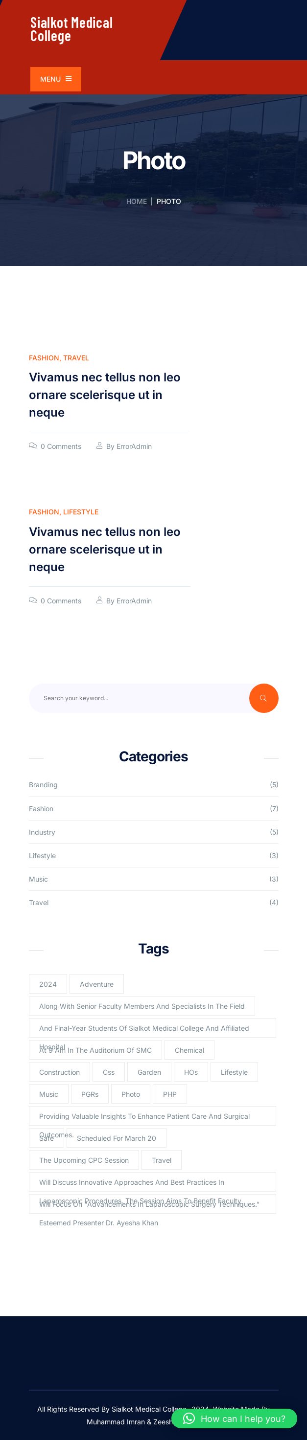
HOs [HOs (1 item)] (191, 1072)
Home (136, 201)
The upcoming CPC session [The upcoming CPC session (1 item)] (84, 1160)
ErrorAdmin (134, 446)
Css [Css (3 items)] (109, 1072)
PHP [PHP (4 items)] (170, 1094)
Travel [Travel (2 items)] (161, 1160)
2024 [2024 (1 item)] (48, 984)
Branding (43, 784)
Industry (42, 832)
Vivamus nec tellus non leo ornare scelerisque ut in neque (105, 395)
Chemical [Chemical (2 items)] (189, 1050)
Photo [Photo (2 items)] (130, 1094)
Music (38, 879)
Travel (76, 357)
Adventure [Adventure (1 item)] (97, 984)
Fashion (44, 357)
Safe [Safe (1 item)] (46, 1138)
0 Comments (61, 446)
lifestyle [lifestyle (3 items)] (234, 1072)
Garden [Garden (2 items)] (149, 1072)
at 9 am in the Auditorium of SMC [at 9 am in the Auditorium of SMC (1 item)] (95, 1050)
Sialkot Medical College (71, 28)
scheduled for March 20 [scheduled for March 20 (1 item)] (116, 1138)
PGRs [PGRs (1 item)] (89, 1094)
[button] (234, 1418)
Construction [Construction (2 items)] (59, 1072)
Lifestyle (80, 511)
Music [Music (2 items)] (48, 1094)
